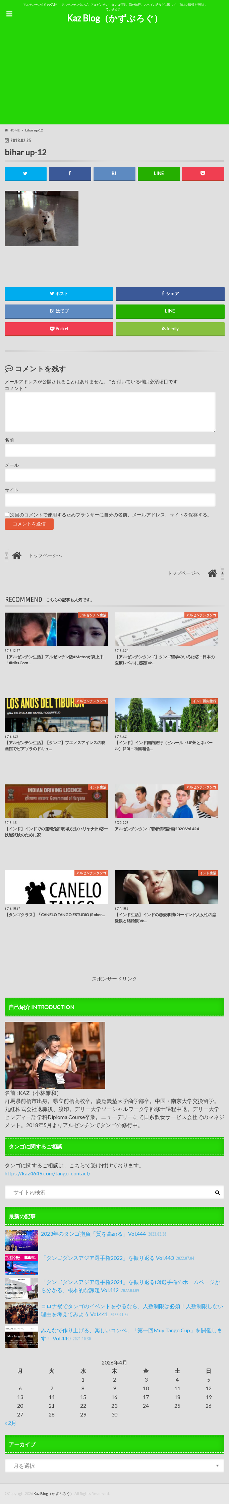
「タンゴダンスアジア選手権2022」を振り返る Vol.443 (100, 1264)
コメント (15, 388)
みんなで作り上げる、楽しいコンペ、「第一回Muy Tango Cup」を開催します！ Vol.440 (113, 1337)
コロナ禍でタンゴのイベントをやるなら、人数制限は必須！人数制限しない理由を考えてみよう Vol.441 (114, 1313)
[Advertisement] (114, 77)
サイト (12, 490)
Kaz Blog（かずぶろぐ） (115, 18)
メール (12, 465)
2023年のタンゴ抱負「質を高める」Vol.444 (86, 1240)
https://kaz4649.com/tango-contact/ (48, 1173)
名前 (9, 440)
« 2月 (10, 1422)
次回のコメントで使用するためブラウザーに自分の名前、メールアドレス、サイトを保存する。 (111, 514)
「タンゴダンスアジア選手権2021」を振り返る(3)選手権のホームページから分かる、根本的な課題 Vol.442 (112, 1288)
